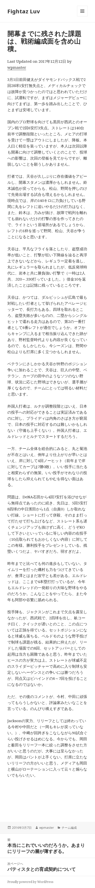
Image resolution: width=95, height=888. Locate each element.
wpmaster (16, 67)
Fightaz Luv (23, 11)
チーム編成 (69, 827)
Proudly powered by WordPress (30, 882)
